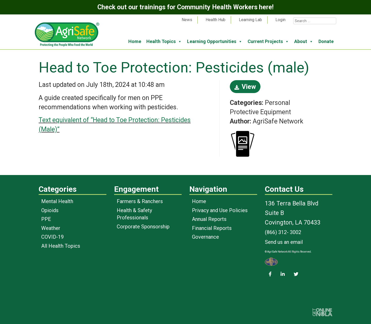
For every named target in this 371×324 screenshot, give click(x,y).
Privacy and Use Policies (220, 210)
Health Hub (215, 19)
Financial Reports (212, 228)
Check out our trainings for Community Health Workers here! (185, 7)
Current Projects (268, 41)
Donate (326, 41)
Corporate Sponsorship (143, 226)
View (245, 86)
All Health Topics (60, 246)
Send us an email (284, 242)
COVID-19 (52, 237)
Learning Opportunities (214, 41)
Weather (50, 228)
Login (280, 19)
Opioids (49, 210)
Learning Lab (250, 19)
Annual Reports (209, 219)
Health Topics (164, 41)
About (303, 41)
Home (134, 41)
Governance (205, 237)
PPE (46, 219)
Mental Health (57, 201)
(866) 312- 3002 (283, 232)
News (187, 19)
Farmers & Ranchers (140, 201)
